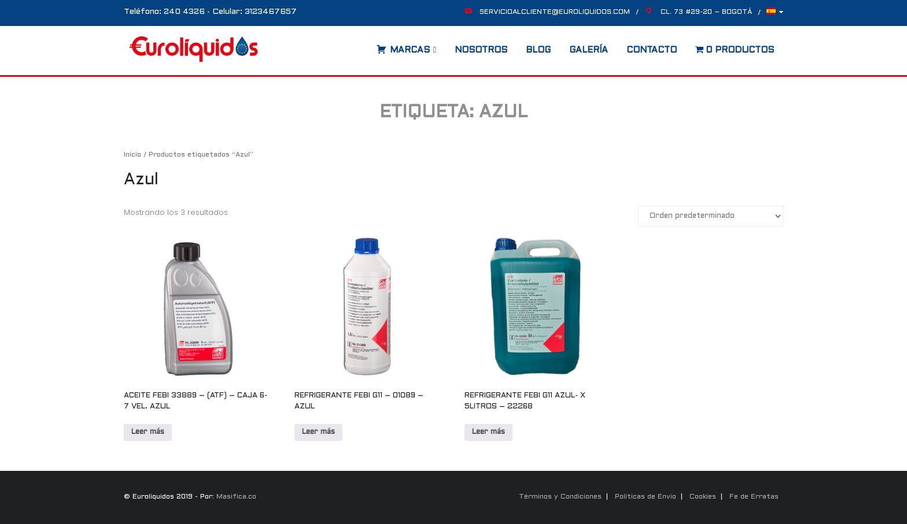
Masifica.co (236, 496)
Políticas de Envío (645, 496)
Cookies (703, 496)
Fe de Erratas (754, 496)
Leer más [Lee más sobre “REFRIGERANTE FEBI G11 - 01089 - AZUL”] (318, 432)
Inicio (132, 154)
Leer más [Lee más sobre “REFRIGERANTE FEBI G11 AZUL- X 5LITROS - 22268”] (488, 432)
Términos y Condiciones (560, 496)
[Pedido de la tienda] (710, 216)
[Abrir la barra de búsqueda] (365, 46)
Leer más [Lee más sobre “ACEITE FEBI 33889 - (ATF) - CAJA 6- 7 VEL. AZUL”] (147, 432)
